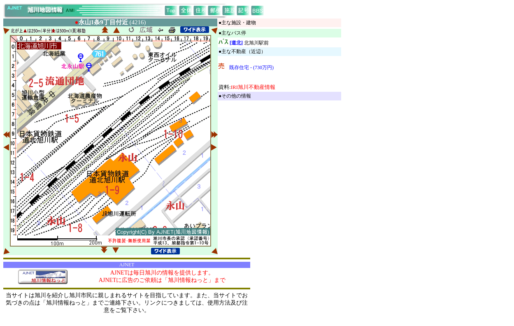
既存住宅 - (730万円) (251, 67)
